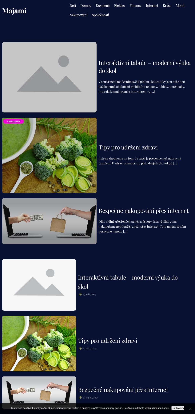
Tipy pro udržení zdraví (128, 147)
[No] (190, 409)
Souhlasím (178, 408)
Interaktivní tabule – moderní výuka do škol (145, 66)
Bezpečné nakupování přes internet (144, 210)
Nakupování (13, 121)
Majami (14, 10)
